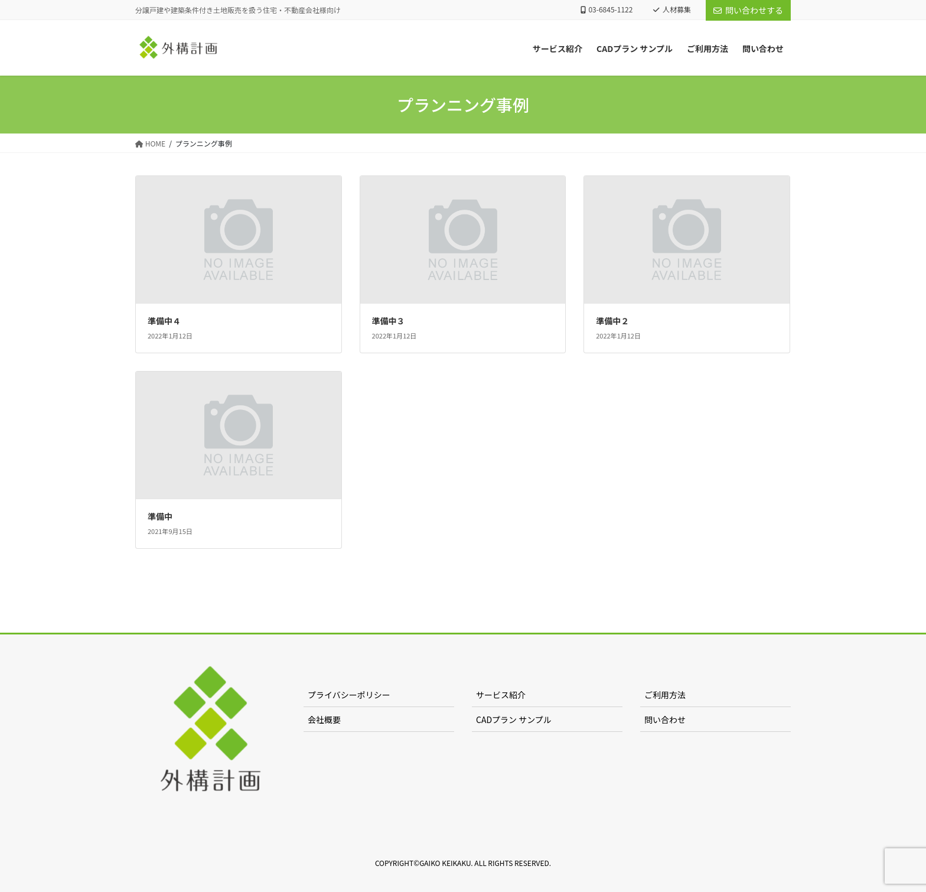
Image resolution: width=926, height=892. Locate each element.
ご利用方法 (665, 695)
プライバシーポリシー (349, 695)
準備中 (160, 516)
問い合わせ (665, 719)
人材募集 (672, 9)
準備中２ (612, 321)
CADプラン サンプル (514, 719)
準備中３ (388, 321)
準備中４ (164, 321)
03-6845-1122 (607, 9)
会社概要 (324, 719)
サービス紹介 (501, 695)
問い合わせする (748, 10)
